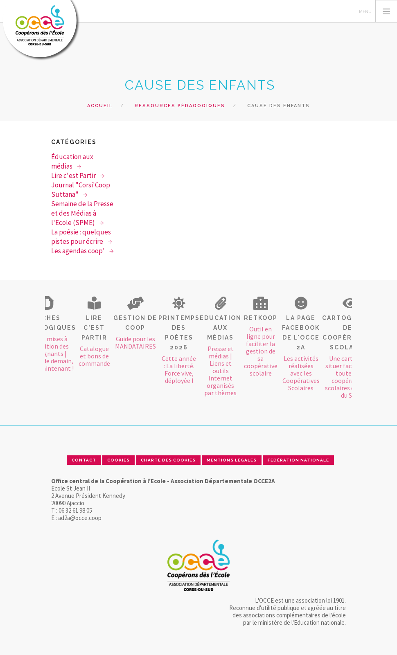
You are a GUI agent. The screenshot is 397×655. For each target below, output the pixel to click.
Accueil (100, 105)
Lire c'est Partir (74, 175)
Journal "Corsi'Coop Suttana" (80, 189)
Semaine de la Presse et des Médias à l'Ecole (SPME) (82, 213)
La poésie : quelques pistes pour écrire (81, 236)
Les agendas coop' (78, 250)
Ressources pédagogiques (180, 105)
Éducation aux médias (72, 161)
